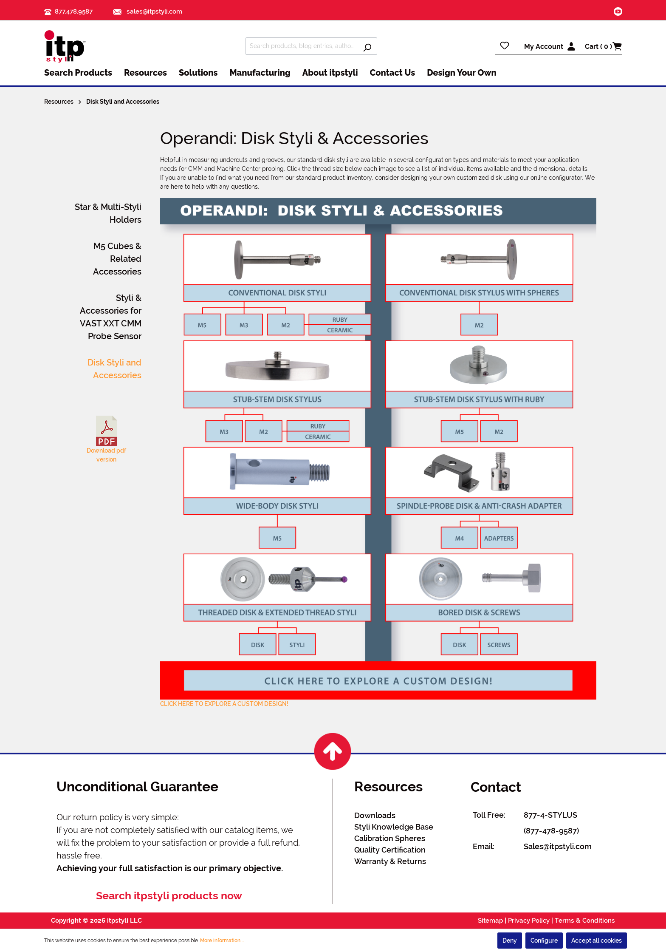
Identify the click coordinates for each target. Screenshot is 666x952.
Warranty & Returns (390, 861)
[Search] (367, 46)
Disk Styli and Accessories (114, 368)
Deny (509, 940)
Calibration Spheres (389, 838)
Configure (544, 940)
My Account (543, 46)
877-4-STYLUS (550, 814)
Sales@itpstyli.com (558, 846)
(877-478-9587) (551, 830)
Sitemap (490, 920)
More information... (222, 941)
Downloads (374, 815)
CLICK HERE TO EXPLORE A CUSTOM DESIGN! (224, 703)
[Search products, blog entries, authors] (302, 46)
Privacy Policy (529, 920)
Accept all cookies (596, 940)
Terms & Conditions (585, 920)
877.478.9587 (74, 11)
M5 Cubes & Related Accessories (117, 259)
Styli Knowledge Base (393, 826)
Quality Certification (390, 849)
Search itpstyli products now (169, 896)
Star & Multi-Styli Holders (108, 213)
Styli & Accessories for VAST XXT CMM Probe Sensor (110, 317)
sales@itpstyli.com (147, 11)
